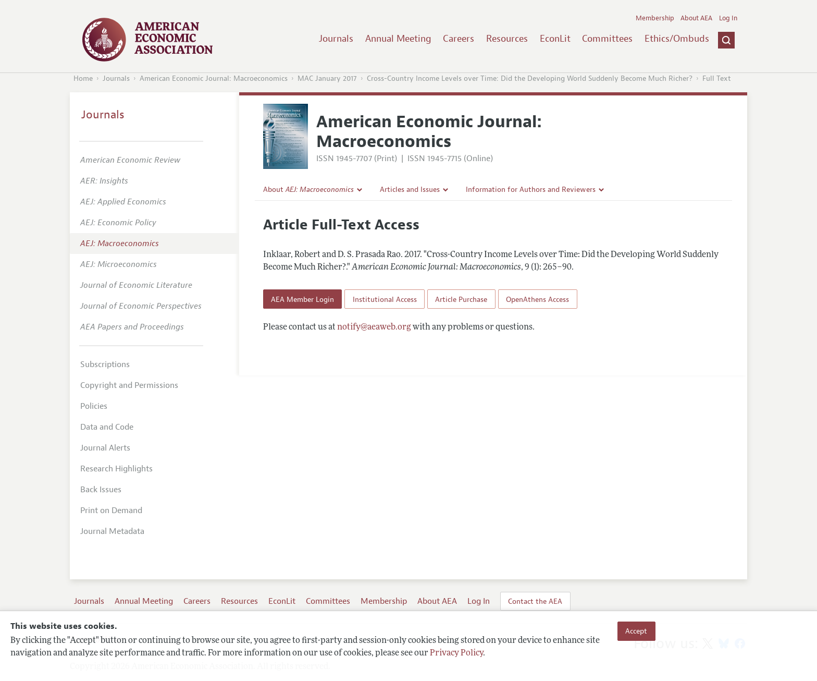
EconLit (555, 38)
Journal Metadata (112, 531)
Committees (607, 38)
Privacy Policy (456, 653)
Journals (336, 38)
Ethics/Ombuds (677, 38)
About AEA (696, 18)
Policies (93, 406)
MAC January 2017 (327, 78)
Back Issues (100, 489)
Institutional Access (385, 299)
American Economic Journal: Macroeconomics (214, 78)
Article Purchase (461, 299)
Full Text (716, 78)
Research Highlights (116, 469)
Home (83, 78)
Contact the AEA (535, 601)
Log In (728, 18)
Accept (636, 631)
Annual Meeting (398, 38)
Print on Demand (111, 510)
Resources (507, 38)
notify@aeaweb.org (374, 327)
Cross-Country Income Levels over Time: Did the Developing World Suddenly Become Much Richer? (529, 78)
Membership (655, 18)
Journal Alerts (105, 448)
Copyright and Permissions (129, 385)
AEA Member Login (302, 299)
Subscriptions (105, 364)
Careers (458, 38)
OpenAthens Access (537, 299)
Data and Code (106, 427)
